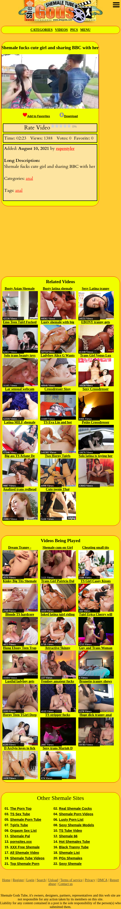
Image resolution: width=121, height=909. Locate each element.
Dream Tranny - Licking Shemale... (19, 548)
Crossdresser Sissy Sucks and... (58, 389)
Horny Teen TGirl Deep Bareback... (20, 715)
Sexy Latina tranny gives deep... (95, 289)
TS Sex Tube (20, 814)
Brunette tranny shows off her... (95, 682)
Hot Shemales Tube (74, 842)
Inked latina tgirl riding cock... (58, 615)
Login (30, 880)
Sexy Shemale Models (76, 825)
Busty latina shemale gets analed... (58, 289)
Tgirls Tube (19, 825)
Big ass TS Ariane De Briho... (20, 456)
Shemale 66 (68, 836)
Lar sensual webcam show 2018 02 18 (19, 389)
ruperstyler (65, 148)
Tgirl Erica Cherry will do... (95, 615)
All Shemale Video (24, 853)
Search (41, 880)
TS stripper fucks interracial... (57, 715)
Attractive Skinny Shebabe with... (57, 648)
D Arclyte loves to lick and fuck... (19, 748)
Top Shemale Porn (24, 864)
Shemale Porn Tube (25, 819)
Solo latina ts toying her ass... (96, 456)
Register (18, 880)
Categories (41, 30)
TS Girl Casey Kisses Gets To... (96, 581)
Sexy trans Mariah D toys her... (58, 748)
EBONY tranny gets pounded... (95, 322)
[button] (50, 81)
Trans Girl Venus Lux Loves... (95, 356)
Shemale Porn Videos (76, 814)
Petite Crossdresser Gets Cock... (95, 423)
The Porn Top (20, 808)
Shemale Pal (20, 836)
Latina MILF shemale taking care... (19, 423)
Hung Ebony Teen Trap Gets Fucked (19, 648)
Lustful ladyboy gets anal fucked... (19, 682)
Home (6, 880)
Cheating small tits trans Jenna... (95, 548)
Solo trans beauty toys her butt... (19, 356)
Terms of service (71, 880)
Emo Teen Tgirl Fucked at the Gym (20, 322)
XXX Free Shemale (25, 847)
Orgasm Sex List (23, 831)
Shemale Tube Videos (27, 858)
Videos (61, 30)
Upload (53, 880)
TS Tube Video (70, 831)
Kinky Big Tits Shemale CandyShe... (19, 581)
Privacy (90, 880)
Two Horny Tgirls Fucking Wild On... (57, 456)
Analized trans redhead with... (19, 489)
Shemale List (69, 853)
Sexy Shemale (70, 864)
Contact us (65, 884)
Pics (74, 30)
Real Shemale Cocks (75, 808)
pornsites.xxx (21, 842)
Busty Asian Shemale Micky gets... (20, 289)
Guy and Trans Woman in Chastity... (95, 648)
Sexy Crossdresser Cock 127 (96, 389)
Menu (85, 30)
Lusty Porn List (71, 819)
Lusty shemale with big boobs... (57, 322)
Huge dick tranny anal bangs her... (96, 715)
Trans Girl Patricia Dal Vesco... (57, 581)
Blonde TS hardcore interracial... (19, 615)
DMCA (102, 880)
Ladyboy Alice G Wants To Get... (58, 356)
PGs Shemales (70, 858)
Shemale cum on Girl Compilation (57, 548)
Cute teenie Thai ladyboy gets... (57, 489)
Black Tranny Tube (73, 847)
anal (29, 179)
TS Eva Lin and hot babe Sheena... (58, 423)
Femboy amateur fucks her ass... (57, 682)
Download (68, 116)
